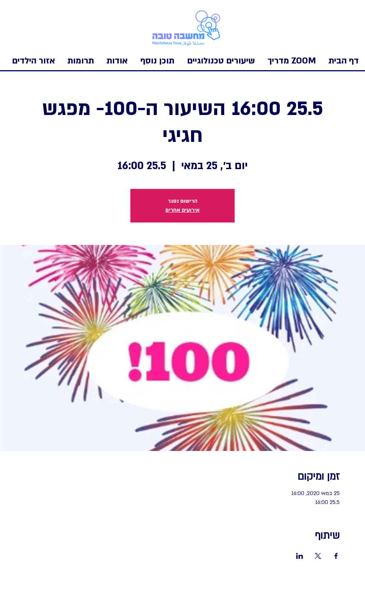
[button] (33, 61)
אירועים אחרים (182, 210)
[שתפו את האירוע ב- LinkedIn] (299, 556)
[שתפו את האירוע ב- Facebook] (336, 556)
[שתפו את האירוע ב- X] (317, 556)
